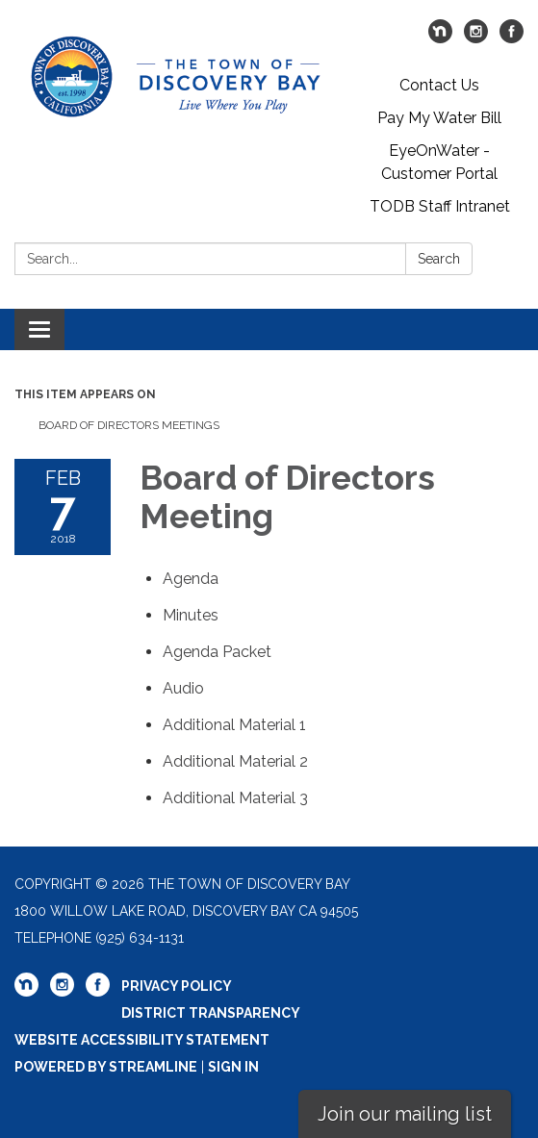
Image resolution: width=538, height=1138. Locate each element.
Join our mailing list (405, 1113)
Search (439, 258)
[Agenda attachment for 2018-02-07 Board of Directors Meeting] (190, 578)
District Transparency (210, 1013)
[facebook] (512, 38)
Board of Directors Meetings (128, 425)
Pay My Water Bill (439, 118)
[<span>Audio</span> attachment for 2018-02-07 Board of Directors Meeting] (183, 688)
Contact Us (439, 85)
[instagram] (476, 38)
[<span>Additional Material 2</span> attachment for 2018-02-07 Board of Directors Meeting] (235, 761)
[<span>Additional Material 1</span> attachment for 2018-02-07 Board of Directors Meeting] (234, 725)
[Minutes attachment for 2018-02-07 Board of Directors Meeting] (190, 615)
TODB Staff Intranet (440, 206)
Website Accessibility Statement (141, 1040)
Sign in (233, 1067)
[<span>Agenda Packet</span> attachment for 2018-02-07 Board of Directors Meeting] (217, 652)
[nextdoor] (440, 38)
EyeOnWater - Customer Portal (439, 162)
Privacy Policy (176, 986)
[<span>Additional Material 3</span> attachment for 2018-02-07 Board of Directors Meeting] (235, 798)
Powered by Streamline (105, 1067)
